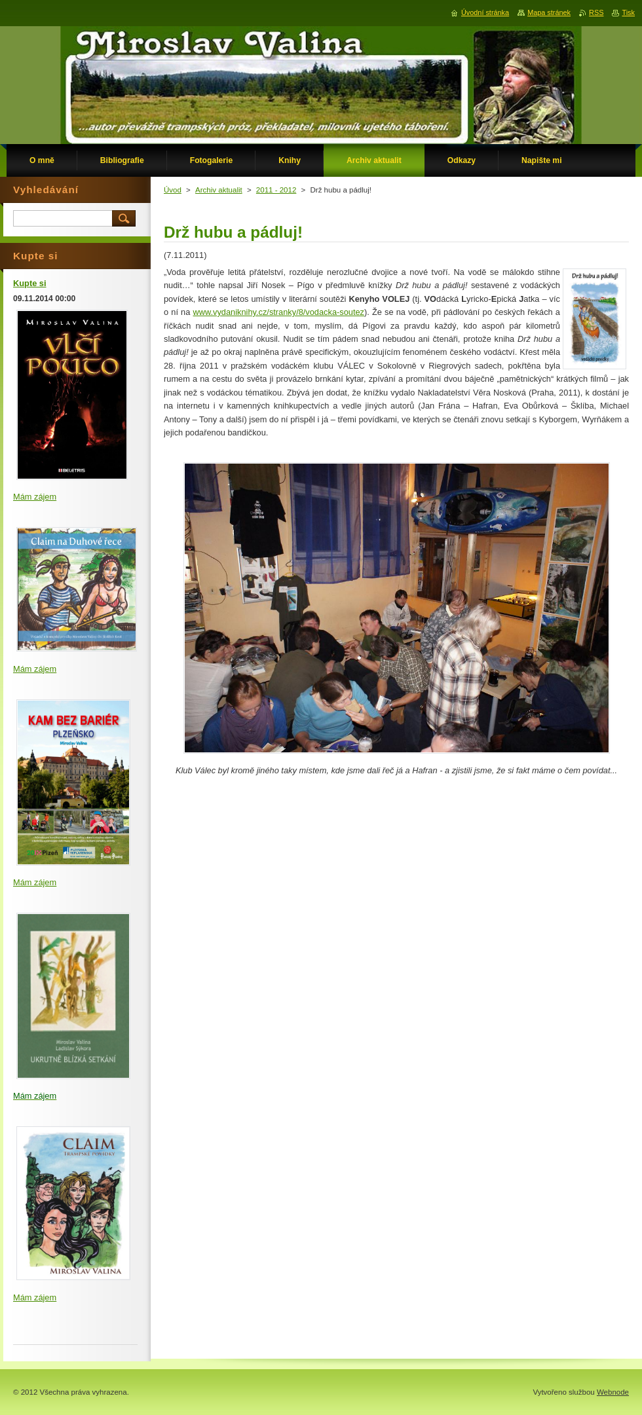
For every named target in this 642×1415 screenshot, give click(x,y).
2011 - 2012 (276, 190)
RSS (596, 12)
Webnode (613, 1392)
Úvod (172, 190)
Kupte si (29, 283)
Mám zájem (34, 497)
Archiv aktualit (218, 190)
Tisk (628, 12)
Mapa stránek (549, 12)
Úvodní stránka (485, 12)
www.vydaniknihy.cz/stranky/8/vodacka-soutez (278, 312)
